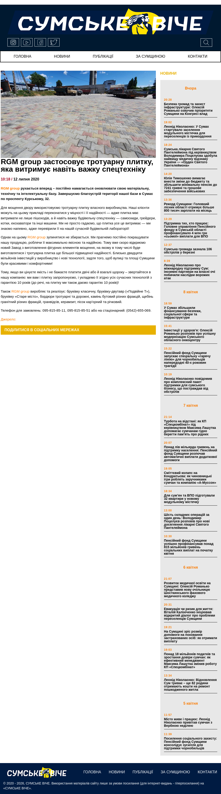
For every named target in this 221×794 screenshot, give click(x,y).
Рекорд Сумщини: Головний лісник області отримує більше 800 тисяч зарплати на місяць (189, 207)
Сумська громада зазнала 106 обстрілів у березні (188, 250)
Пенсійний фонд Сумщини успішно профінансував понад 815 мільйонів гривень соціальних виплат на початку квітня (189, 547)
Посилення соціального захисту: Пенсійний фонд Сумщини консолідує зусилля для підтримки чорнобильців (190, 743)
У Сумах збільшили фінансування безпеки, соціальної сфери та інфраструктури (182, 312)
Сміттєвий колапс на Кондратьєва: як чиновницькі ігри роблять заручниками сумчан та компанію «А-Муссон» (190, 477)
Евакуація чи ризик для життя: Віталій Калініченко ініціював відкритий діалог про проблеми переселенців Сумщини (189, 614)
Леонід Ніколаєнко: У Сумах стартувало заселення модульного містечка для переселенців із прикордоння (187, 131)
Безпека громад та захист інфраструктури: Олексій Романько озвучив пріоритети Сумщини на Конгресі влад (188, 109)
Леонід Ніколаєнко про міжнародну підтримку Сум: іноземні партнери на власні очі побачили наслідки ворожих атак (189, 271)
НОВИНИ (168, 73)
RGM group (10, 188)
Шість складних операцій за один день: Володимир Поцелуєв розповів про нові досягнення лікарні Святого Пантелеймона (187, 521)
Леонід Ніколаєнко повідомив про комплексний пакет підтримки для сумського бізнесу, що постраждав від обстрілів (188, 385)
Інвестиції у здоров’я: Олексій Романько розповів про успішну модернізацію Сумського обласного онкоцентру (190, 335)
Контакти (198, 56)
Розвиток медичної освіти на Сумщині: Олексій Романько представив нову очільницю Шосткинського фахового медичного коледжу (187, 589)
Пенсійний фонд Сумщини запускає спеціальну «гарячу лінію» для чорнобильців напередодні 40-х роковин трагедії (187, 359)
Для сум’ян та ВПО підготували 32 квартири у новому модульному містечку (189, 499)
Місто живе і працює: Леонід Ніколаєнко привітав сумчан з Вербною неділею (188, 722)
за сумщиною (150, 56)
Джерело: (8, 319)
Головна (22, 56)
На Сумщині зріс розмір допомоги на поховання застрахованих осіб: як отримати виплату (190, 636)
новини (62, 56)
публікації (103, 56)
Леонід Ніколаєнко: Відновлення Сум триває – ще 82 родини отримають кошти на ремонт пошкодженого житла (190, 684)
